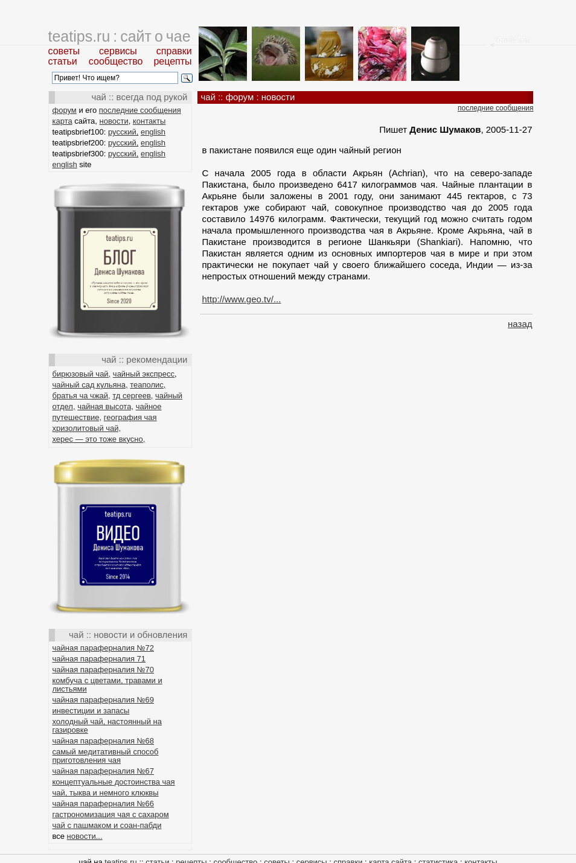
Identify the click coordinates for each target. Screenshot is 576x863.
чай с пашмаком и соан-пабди (107, 825)
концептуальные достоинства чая (114, 781)
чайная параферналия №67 (104, 770)
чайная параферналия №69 (104, 699)
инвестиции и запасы (91, 710)
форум (65, 110)
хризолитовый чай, (87, 428)
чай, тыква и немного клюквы (106, 792)
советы (64, 51)
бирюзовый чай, (82, 373)
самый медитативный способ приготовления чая (106, 756)
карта (62, 121)
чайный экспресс (143, 373)
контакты (149, 121)
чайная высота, (105, 406)
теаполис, (147, 384)
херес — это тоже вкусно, (99, 439)
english (153, 131)
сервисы (118, 51)
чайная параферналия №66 (104, 803)
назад (520, 324)
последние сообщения (140, 110)
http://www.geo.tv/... (241, 299)
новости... (85, 836)
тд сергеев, (132, 395)
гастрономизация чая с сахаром (111, 814)
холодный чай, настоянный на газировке (107, 725)
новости (114, 121)
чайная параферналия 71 (99, 658)
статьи (62, 61)
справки (174, 51)
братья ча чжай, (81, 395)
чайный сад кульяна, (90, 384)
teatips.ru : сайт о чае (119, 36)
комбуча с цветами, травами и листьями (107, 684)
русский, (123, 131)
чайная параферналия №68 (104, 740)
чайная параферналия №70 (104, 669)
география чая (130, 417)
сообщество (116, 61)
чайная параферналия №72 (104, 647)
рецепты (172, 61)
